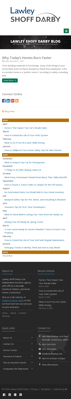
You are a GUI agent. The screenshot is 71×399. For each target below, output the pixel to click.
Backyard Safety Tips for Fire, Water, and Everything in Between (35, 199)
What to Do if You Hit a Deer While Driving (24, 142)
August (6, 188)
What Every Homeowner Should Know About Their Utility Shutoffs (35, 177)
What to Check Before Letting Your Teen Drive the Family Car (33, 214)
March (6, 131)
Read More (10, 80)
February (7, 139)
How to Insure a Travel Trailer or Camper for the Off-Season (33, 184)
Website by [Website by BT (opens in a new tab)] (61, 389)
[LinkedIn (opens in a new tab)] (8, 100)
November (8, 166)
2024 (5, 252)
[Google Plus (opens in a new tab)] (12, 100)
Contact (22, 313)
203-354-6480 (49, 349)
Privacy (34, 389)
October (7, 173)
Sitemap (5, 316)
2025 (5, 154)
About (13, 313)
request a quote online (13, 300)
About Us (17, 337)
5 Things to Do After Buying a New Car (22, 169)
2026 (5, 120)
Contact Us (17, 344)
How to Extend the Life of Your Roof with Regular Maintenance (34, 240)
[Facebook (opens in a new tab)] (4, 100)
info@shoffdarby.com (52, 353)
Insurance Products (17, 356)
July (4, 195)
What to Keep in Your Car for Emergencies (24, 162)
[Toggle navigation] (66, 31)
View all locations (50, 364)
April (5, 124)
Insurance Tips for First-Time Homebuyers (24, 207)
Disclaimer (46, 389)
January (6, 146)
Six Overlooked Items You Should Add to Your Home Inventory (34, 192)
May (5, 210)
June (5, 203)
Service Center (17, 350)
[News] (17, 100)
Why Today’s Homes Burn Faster (26, 57)
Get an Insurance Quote (17, 362)
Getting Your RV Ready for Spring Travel (23, 222)
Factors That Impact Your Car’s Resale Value (25, 127)
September (8, 181)
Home (5, 313)
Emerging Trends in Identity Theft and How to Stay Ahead (32, 247)
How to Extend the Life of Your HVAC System (26, 135)
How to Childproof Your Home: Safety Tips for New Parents (33, 150)
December (7, 158)
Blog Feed (8, 111)
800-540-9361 (49, 344)
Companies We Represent (17, 368)
